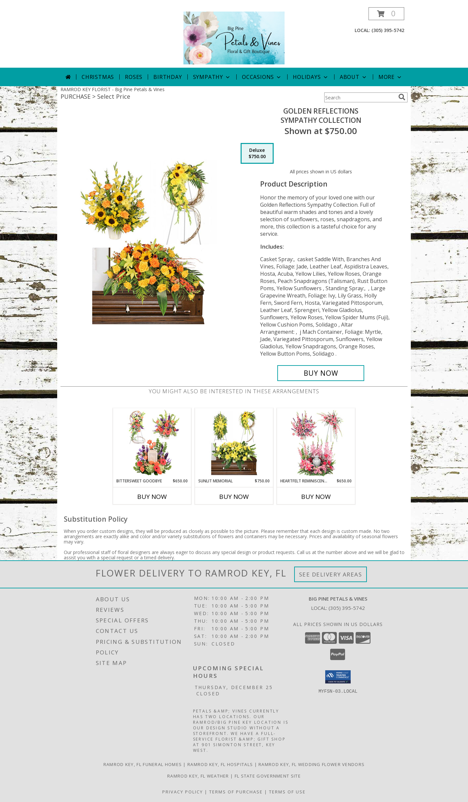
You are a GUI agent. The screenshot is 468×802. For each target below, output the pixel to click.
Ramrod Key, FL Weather (198, 776)
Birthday (167, 77)
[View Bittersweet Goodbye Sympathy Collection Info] (152, 443)
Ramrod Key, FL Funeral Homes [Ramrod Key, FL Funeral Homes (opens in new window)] (142, 764)
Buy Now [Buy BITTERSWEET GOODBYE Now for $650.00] (152, 496)
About (354, 77)
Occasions (262, 77)
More (390, 77)
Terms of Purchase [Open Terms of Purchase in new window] (236, 792)
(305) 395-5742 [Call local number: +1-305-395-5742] (387, 30)
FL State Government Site (268, 776)
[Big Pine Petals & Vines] (234, 37)
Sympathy (212, 77)
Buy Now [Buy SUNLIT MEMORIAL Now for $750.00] (234, 496)
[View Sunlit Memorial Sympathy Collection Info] (234, 443)
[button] (386, 13)
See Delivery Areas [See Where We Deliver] (330, 574)
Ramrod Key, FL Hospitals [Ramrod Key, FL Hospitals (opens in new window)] (220, 764)
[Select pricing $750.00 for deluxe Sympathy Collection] (257, 153)
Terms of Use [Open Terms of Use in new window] (287, 792)
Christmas (98, 77)
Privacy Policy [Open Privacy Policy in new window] (182, 792)
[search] (402, 97)
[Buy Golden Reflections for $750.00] (320, 373)
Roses (133, 77)
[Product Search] (360, 97)
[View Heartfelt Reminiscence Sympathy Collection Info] (316, 443)
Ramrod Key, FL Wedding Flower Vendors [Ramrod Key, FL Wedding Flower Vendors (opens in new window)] (311, 764)
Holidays (311, 77)
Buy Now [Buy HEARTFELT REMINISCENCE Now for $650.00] (316, 496)
